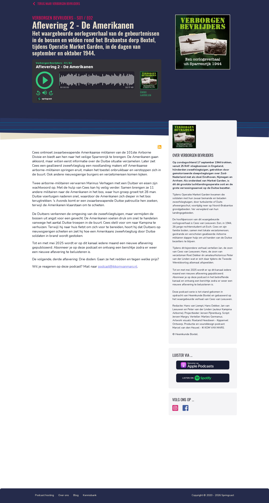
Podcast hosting (44, 495)
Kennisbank (89, 495)
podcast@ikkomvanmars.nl (117, 266)
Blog (76, 495)
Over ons (63, 495)
